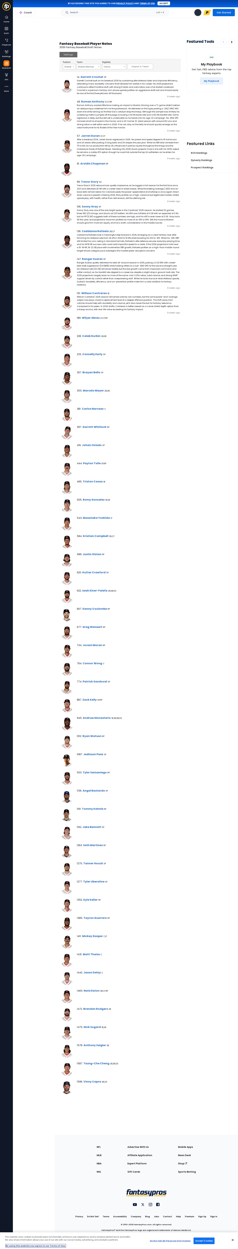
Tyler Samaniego (95, 772)
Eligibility (106, 62)
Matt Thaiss (91, 954)
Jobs (156, 1216)
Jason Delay (92, 972)
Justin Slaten (92, 554)
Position (67, 62)
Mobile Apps (185, 1147)
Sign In (213, 1216)
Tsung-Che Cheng (96, 1063)
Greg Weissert (92, 627)
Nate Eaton (91, 991)
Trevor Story (89, 182)
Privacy (79, 1216)
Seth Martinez (93, 845)
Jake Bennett (91, 827)
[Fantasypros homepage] (6, 8)
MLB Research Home (29, 14)
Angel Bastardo (94, 791)
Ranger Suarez (92, 259)
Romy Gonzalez (94, 500)
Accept (163, 3)
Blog (147, 1216)
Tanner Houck (93, 863)
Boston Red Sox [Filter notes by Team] (88, 66)
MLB (99, 1155)
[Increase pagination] (231, 42)
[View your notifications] (197, 12)
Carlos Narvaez (93, 409)
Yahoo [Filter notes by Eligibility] (114, 66)
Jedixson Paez (93, 754)
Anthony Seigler (94, 1045)
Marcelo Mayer (93, 390)
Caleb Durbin (91, 336)
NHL (99, 1171)
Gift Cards (133, 1171)
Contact (167, 1216)
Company (136, 1216)
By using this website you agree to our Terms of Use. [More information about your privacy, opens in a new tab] (36, 1245)
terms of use (147, 3)
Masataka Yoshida (96, 518)
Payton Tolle (92, 463)
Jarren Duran (90, 136)
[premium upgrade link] (207, 12)
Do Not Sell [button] (93, 1216)
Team (80, 62)
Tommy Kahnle (92, 809)
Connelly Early (92, 354)
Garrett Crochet (91, 77)
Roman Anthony (92, 101)
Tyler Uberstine (93, 881)
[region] (119, 1240)
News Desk (184, 1155)
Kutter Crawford (94, 572)
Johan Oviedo (92, 445)
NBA (99, 1163)
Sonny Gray (90, 206)
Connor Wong (92, 663)
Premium (189, 1216)
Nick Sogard (92, 1027)
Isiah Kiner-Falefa (94, 591)
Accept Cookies (204, 1240)
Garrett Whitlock (94, 427)
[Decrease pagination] (223, 42)
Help (178, 1216)
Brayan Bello (91, 372)
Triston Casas (93, 481)
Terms (106, 1216)
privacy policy (125, 3)
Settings (68, 54)
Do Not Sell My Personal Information (170, 1240)
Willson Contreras (94, 293)
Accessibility (120, 1216)
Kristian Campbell (95, 536)
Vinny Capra (92, 1082)
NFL (99, 1147)
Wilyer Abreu (91, 318)
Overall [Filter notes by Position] (69, 66)
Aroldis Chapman (92, 163)
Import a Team (140, 66)
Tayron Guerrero (95, 918)
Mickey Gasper (92, 936)
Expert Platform (137, 1163)
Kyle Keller (90, 900)
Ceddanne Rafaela (95, 231)
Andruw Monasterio (97, 718)
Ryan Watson (91, 736)
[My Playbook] (211, 81)
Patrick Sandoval (95, 681)
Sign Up (202, 1216)
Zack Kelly (89, 700)
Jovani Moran (92, 645)
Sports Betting (187, 1171)
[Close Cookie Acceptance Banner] (232, 1240)
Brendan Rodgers (95, 1009)
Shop (182, 1163)
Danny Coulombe (94, 609)
